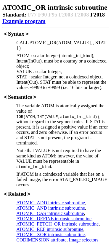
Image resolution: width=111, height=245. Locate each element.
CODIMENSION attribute (41, 239)
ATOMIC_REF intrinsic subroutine (49, 229)
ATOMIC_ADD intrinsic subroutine (50, 202)
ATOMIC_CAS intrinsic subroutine (50, 213)
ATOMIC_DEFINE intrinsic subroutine (53, 218)
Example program (24, 21)
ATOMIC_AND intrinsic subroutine (50, 208)
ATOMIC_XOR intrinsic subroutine (50, 234)
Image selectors (84, 239)
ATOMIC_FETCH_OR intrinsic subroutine (57, 223)
